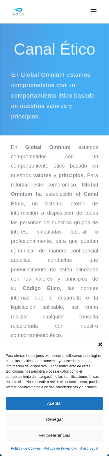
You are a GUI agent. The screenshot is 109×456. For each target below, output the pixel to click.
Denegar (54, 419)
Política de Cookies (26, 448)
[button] (100, 344)
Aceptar (54, 403)
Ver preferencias (54, 435)
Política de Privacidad (60, 448)
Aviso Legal (89, 448)
